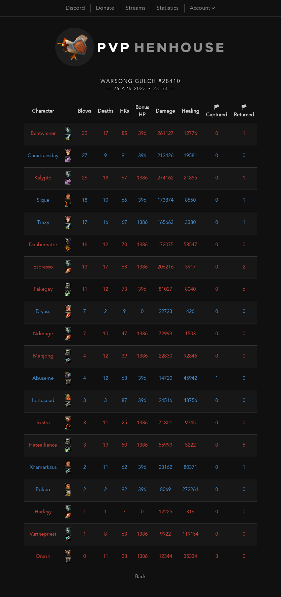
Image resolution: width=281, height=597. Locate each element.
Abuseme (43, 378)
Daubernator (43, 245)
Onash (43, 556)
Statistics (168, 8)
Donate (105, 8)
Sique (43, 200)
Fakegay (43, 289)
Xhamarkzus (43, 467)
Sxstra (43, 423)
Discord (75, 8)
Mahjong (43, 356)
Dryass (43, 311)
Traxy (43, 222)
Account (202, 8)
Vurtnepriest (43, 534)
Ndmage (43, 334)
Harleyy (43, 512)
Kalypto (43, 178)
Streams (136, 8)
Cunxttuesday (43, 156)
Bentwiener (43, 133)
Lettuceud (43, 400)
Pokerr (43, 489)
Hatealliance (43, 445)
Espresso (43, 267)
